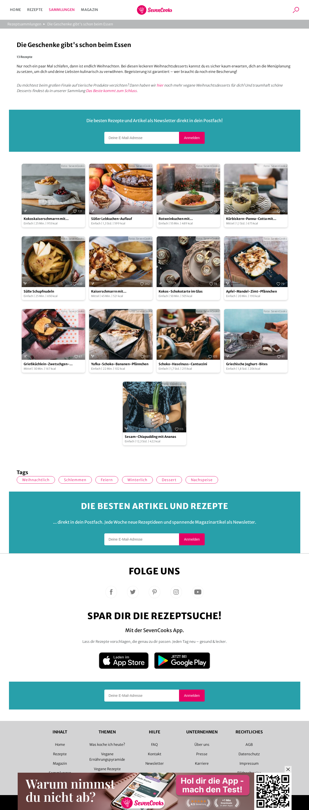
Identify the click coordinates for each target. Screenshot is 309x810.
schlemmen (75, 480)
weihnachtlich (36, 480)
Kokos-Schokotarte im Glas (181, 291)
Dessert (169, 480)
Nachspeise (202, 480)
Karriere (202, 763)
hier (160, 85)
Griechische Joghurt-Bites (247, 364)
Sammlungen (62, 9)
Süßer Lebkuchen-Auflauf (111, 219)
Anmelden (192, 138)
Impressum (249, 763)
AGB (249, 744)
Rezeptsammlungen (24, 24)
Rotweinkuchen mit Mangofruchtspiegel (175, 219)
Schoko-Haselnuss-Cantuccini (183, 364)
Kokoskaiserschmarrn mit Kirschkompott (44, 219)
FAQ (154, 744)
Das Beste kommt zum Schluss (111, 91)
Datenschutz (249, 754)
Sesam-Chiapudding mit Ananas (150, 437)
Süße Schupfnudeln (39, 291)
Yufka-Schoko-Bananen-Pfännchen (119, 364)
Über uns (201, 744)
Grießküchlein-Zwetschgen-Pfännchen (46, 364)
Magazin (89, 9)
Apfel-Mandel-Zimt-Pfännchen (251, 291)
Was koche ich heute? (107, 744)
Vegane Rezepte (107, 769)
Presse (201, 754)
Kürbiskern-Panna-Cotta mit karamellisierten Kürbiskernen (251, 219)
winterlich (137, 480)
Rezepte (35, 9)
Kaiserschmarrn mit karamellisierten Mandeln (112, 291)
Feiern (107, 480)
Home (15, 9)
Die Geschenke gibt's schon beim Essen (80, 24)
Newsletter (154, 763)
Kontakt (154, 754)
